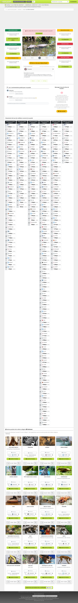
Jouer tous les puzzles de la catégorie (39, 588)
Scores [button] (28, 1)
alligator (33, 80)
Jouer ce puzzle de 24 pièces (13, 39)
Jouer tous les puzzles (19, 1)
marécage (44, 80)
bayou (38, 80)
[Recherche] (67, 2)
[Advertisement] (39, 19)
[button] (33, 2)
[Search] (60, 2)
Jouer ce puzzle (13, 459)
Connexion (73, 1)
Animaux (19, 9)
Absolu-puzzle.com (37, 600)
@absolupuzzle (39, 596)
